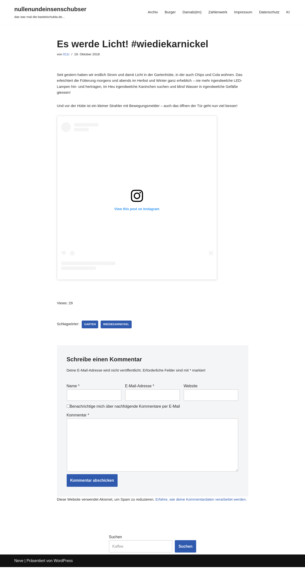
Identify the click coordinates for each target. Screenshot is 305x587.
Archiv (147, 12)
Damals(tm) (188, 12)
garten (91, 329)
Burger (165, 12)
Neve (18, 581)
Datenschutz (268, 12)
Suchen (115, 557)
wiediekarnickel (118, 329)
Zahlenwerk (215, 12)
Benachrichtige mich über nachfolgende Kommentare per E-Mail (123, 414)
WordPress (63, 581)
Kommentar (78, 423)
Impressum (241, 12)
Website (191, 392)
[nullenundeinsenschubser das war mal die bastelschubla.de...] (50, 12)
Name (73, 392)
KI (288, 12)
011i (67, 55)
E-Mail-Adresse (139, 392)
